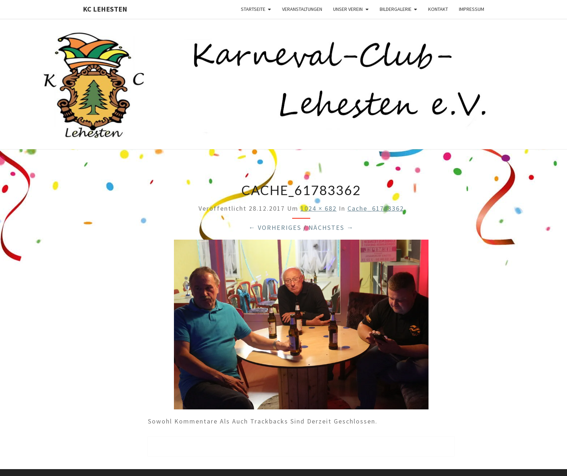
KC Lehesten (105, 8)
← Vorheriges (274, 227)
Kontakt (438, 9)
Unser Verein (348, 9)
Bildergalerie (396, 9)
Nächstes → (331, 227)
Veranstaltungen (302, 9)
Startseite (253, 9)
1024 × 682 (318, 208)
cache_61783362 (376, 208)
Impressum (471, 9)
